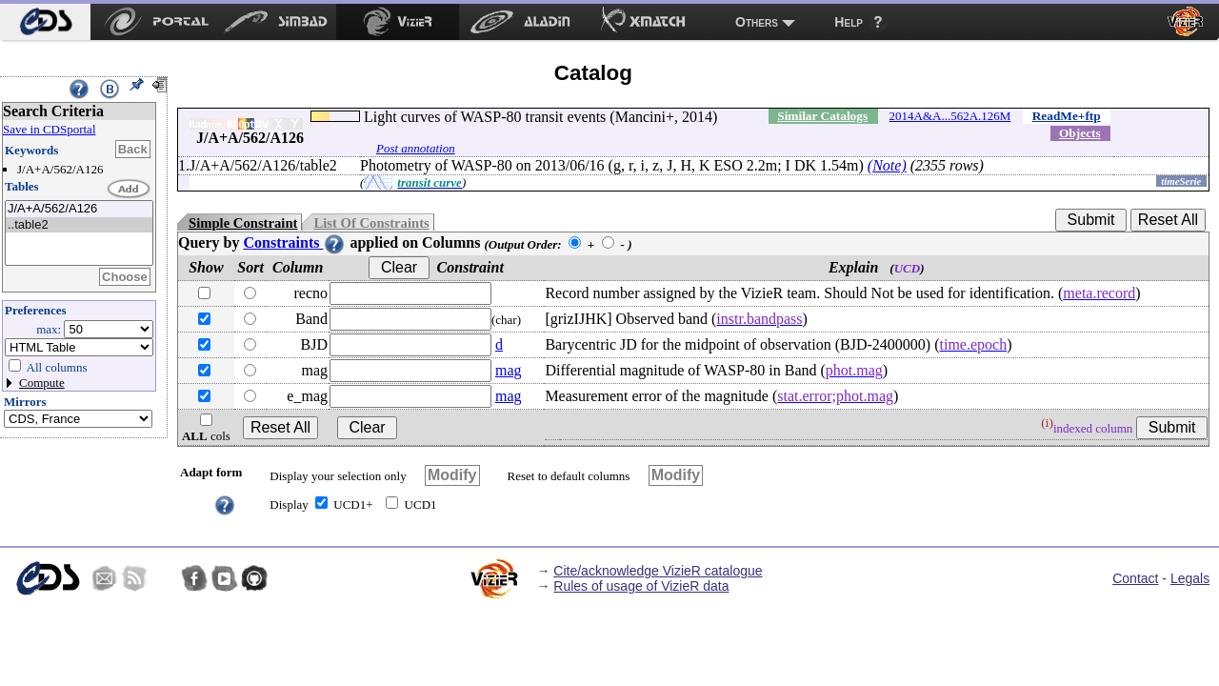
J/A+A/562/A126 (79, 209)
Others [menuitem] (756, 22)
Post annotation (415, 148)
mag (508, 370)
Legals (1189, 578)
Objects (1080, 133)
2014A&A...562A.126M (950, 116)
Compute (42, 382)
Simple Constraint (243, 223)
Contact (1135, 578)
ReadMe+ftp (1066, 116)
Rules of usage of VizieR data (641, 586)
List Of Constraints (371, 223)
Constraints (294, 242)
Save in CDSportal (49, 129)
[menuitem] (45, 22)
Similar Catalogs (822, 116)
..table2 (79, 225)
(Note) (887, 165)
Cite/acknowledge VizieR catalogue (657, 570)
